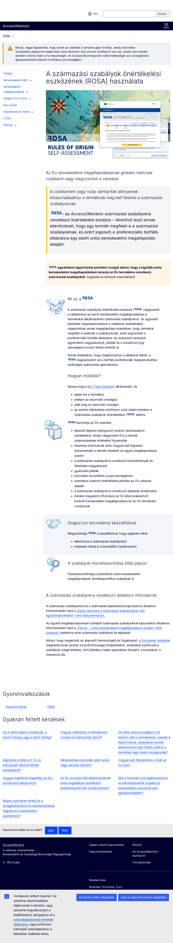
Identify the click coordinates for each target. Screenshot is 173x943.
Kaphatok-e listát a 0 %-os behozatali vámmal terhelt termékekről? (22, 765)
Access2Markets (13, 845)
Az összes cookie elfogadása (96, 897)
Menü (166, 26)
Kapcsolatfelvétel (100, 851)
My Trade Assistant (101, 386)
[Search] (162, 13)
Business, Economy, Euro (105, 887)
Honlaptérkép (141, 862)
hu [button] (93, 14)
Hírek (51, 707)
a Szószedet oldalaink (154, 640)
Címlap (6, 35)
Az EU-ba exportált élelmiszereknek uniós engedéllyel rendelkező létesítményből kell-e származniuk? (85, 783)
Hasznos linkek (16, 707)
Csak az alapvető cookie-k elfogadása (143, 897)
